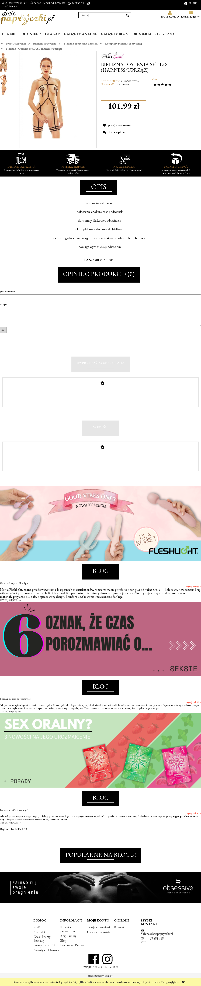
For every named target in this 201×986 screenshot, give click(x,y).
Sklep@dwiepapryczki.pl (157, 941)
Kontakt (39, 939)
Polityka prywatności (68, 937)
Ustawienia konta (98, 939)
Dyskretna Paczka (72, 953)
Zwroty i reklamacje (46, 957)
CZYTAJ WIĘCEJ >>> (10, 607)
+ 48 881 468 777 (152, 948)
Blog (63, 948)
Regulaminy (68, 943)
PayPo (37, 935)
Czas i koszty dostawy (41, 946)
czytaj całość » (193, 594)
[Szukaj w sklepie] (101, 15)
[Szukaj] (127, 15)
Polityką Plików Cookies (83, 982)
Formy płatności (44, 953)
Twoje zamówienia (99, 935)
